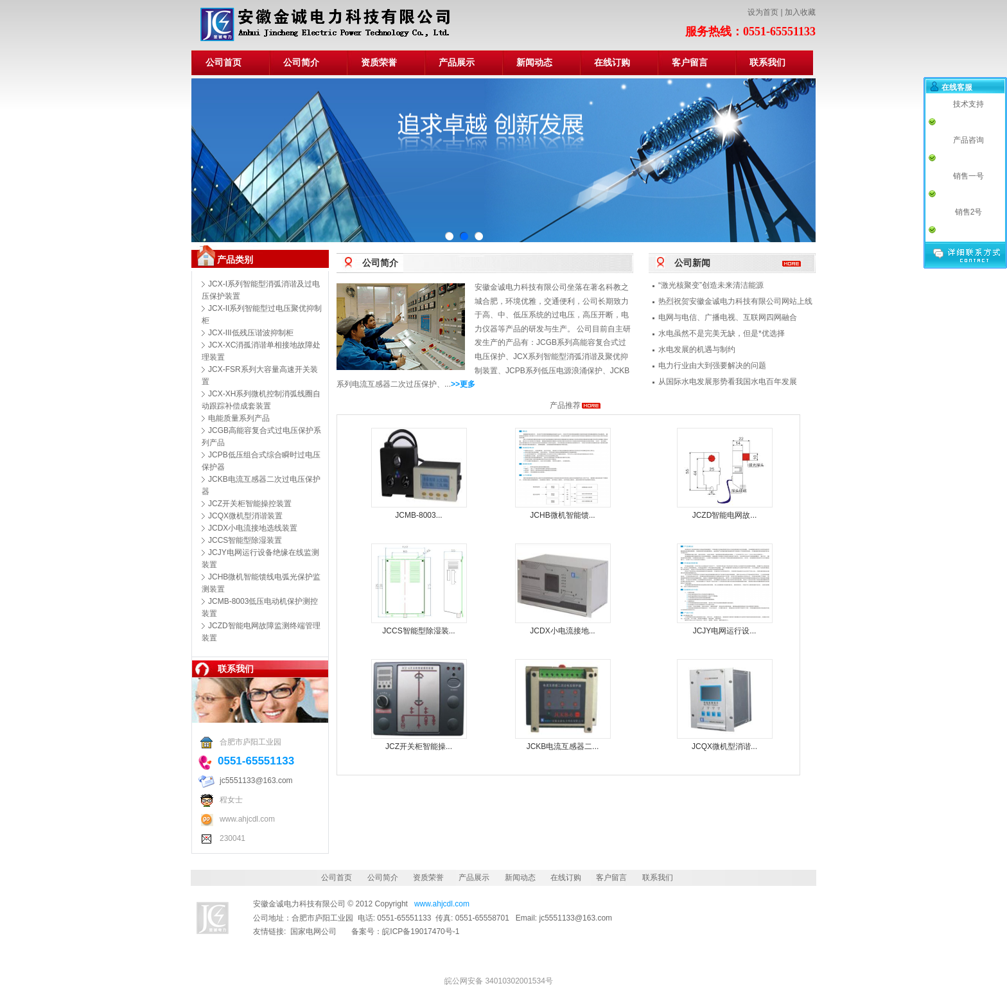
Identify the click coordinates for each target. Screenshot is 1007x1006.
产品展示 (457, 62)
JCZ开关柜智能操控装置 (250, 503)
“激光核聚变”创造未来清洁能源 (711, 285)
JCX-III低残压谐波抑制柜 (250, 332)
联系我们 (767, 62)
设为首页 (763, 12)
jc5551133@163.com (256, 780)
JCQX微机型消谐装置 (245, 515)
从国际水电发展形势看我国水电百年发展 (727, 381)
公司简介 (301, 62)
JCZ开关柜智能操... (418, 746)
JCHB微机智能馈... (562, 515)
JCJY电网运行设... (725, 630)
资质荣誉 (379, 62)
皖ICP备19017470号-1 (420, 931)
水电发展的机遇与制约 (696, 349)
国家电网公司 (313, 931)
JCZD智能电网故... (724, 515)
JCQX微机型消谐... (724, 746)
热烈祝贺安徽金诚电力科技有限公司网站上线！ (739, 301)
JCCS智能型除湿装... (418, 630)
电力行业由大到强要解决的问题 (712, 365)
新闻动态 (534, 62)
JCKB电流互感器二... (563, 746)
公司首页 (223, 62)
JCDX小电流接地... (562, 630)
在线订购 (612, 62)
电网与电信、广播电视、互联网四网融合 (727, 317)
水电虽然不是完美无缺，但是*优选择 (721, 333)
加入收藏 (800, 12)
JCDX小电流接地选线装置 (252, 528)
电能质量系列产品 (239, 418)
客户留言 (690, 62)
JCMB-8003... (418, 515)
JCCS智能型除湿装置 (245, 540)
